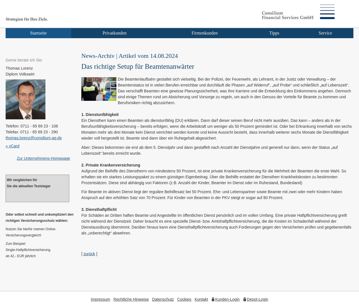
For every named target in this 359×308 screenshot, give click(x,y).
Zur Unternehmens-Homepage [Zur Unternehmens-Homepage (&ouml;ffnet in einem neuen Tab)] (43, 158)
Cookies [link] (184, 299)
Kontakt (201, 299)
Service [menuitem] (325, 33)
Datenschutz (163, 299)
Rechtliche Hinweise (131, 299)
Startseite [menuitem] (38, 33)
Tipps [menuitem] (274, 33)
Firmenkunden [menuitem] (205, 33)
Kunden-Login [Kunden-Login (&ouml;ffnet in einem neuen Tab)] (227, 299)
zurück (89, 254)
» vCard (12, 146)
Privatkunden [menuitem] (114, 33)
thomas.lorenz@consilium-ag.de (34, 138)
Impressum (100, 299)
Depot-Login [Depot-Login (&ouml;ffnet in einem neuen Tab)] (257, 299)
